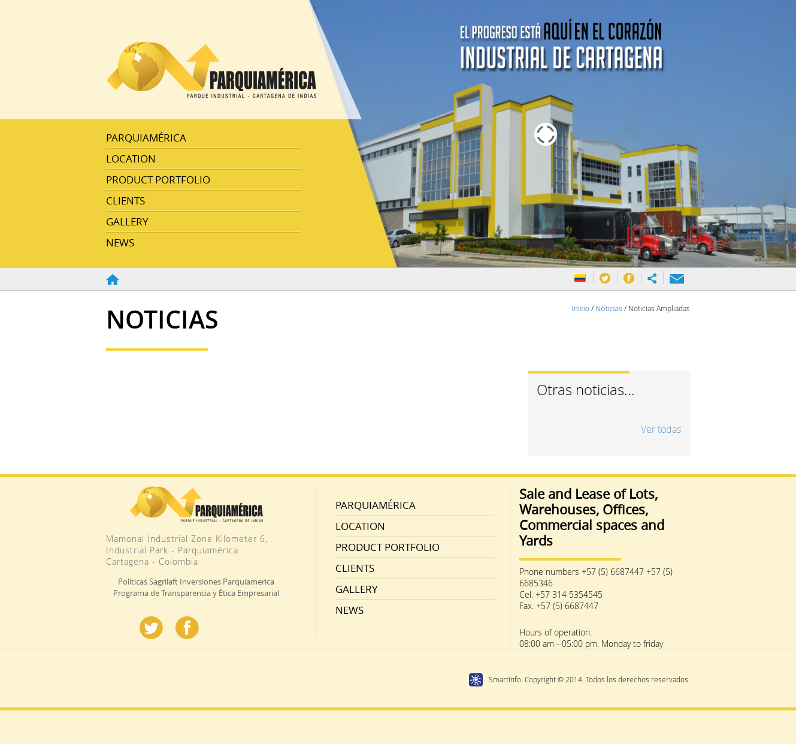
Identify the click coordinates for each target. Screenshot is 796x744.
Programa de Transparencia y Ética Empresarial (196, 593)
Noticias (609, 308)
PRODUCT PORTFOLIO (158, 179)
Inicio (581, 308)
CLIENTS (125, 200)
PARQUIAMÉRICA (146, 137)
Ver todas (661, 429)
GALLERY (127, 221)
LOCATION (131, 158)
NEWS (120, 242)
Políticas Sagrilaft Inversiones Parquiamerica (196, 581)
